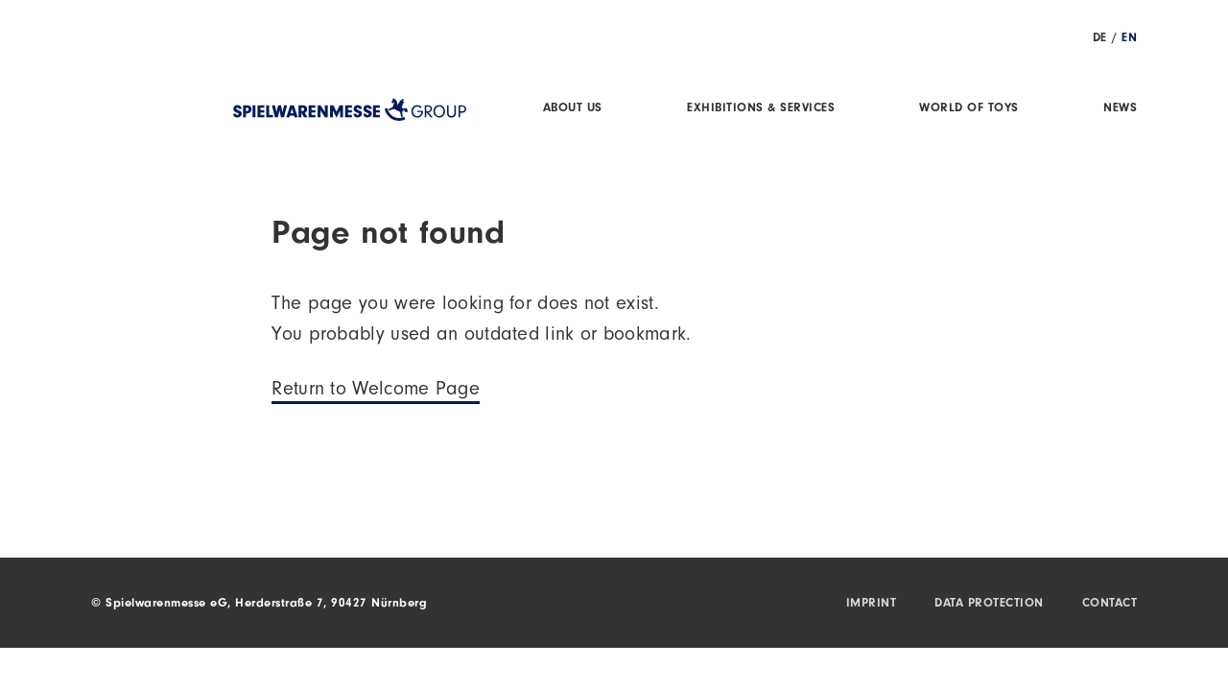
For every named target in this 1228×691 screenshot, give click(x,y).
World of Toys (969, 109)
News (1120, 109)
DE (1100, 39)
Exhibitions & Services (761, 109)
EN (1129, 39)
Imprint (871, 604)
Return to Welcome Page (376, 391)
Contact (1110, 604)
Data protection (989, 604)
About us (572, 109)
